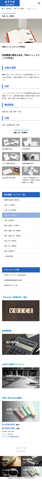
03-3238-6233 (8, 424)
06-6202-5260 (8, 428)
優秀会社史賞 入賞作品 (11, 200)
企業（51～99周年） (8, 16)
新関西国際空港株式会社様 (13, 280)
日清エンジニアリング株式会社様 (15, 275)
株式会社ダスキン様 (10, 285)
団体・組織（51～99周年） (13, 236)
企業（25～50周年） (11, 210)
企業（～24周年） (10, 205)
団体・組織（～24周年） (12, 225)
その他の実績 (8, 256)
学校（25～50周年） (11, 241)
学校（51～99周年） (11, 246)
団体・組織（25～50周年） (13, 230)
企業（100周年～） (10, 220)
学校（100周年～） (10, 251)
